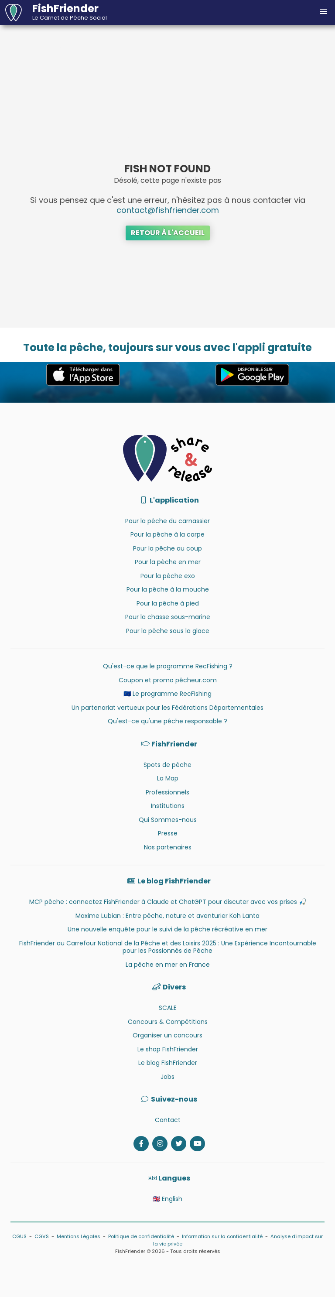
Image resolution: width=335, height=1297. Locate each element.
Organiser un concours (167, 1035)
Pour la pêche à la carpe (167, 534)
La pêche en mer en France (168, 964)
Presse (168, 833)
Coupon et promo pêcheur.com (168, 680)
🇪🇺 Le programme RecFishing (167, 693)
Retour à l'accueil (168, 233)
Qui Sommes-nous (168, 819)
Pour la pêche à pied (168, 603)
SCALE (168, 1007)
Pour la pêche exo (167, 576)
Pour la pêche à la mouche (167, 589)
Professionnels (167, 792)
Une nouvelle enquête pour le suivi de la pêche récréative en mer (167, 929)
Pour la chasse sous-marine (167, 617)
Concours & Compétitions (168, 1021)
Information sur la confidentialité (222, 1236)
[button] (323, 11)
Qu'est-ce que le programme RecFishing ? (167, 666)
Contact (168, 1120)
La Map (167, 778)
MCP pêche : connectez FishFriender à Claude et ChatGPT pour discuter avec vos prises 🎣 (167, 901)
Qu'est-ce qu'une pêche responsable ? (167, 721)
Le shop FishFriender (167, 1049)
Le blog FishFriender (167, 1062)
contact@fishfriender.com (167, 210)
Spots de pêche (167, 764)
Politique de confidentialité (141, 1236)
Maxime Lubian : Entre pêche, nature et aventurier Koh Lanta (167, 915)
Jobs (167, 1076)
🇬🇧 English (167, 1198)
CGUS (19, 1236)
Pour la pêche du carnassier (167, 521)
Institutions (168, 805)
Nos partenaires (167, 847)
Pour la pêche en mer (168, 562)
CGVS (41, 1236)
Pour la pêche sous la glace (167, 630)
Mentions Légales (78, 1236)
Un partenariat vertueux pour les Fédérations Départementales (167, 707)
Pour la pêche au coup (167, 548)
